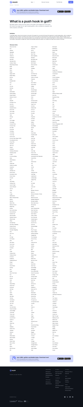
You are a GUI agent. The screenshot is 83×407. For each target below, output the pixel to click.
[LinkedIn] (70, 397)
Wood (11, 346)
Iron (32, 159)
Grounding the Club (14, 140)
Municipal (54, 192)
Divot (11, 98)
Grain (32, 131)
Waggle (32, 332)
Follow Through (55, 115)
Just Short (54, 161)
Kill (53, 168)
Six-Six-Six (54, 276)
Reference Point (55, 246)
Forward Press (13, 124)
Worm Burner (12, 348)
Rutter (32, 262)
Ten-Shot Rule (13, 307)
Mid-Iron (33, 192)
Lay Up (11, 188)
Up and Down (12, 317)
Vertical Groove (34, 321)
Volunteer (33, 330)
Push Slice (12, 246)
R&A (32, 249)
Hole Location (55, 136)
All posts (57, 380)
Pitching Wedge (34, 226)
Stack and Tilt (34, 289)
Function (33, 120)
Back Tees (33, 54)
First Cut (32, 109)
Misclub (32, 195)
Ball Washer (54, 48)
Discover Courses (59, 371)
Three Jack (12, 314)
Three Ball (12, 312)
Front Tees (12, 134)
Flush (53, 113)
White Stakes (12, 335)
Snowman (12, 287)
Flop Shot (54, 109)
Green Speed (55, 127)
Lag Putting (12, 181)
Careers (67, 380)
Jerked (32, 170)
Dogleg (32, 86)
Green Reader (55, 125)
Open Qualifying (34, 211)
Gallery (32, 122)
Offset (11, 220)
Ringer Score (55, 256)
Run (10, 274)
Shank (53, 269)
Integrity (11, 168)
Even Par (11, 104)
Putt (10, 249)
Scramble (33, 274)
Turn (53, 308)
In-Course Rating (13, 156)
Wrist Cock (33, 334)
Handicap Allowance (14, 150)
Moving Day (33, 204)
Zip (53, 339)
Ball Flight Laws (34, 59)
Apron (32, 50)
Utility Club (12, 323)
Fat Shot (33, 106)
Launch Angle (12, 185)
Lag (10, 179)
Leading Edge (33, 177)
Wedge (53, 326)
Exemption (12, 106)
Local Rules (54, 174)
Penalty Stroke (13, 226)
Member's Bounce (35, 190)
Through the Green (35, 301)
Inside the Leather (13, 165)
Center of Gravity (34, 77)
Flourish (54, 111)
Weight (53, 328)
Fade (11, 115)
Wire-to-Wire (12, 342)
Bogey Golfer (12, 73)
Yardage (32, 341)
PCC (53, 222)
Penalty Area (55, 224)
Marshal (11, 201)
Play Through (34, 229)
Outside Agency (34, 219)
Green (53, 118)
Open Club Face (34, 210)
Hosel (53, 145)
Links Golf (33, 186)
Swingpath (54, 287)
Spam (11, 292)
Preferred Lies (34, 242)
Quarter (32, 244)
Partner (54, 219)
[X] (67, 397)
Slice (11, 281)
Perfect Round (13, 228)
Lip (31, 188)
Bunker (32, 66)
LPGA (11, 190)
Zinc (53, 337)
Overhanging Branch (56, 208)
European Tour (13, 102)
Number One (12, 213)
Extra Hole (12, 109)
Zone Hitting (54, 344)
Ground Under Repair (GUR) (15, 138)
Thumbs (32, 303)
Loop (53, 183)
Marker (11, 199)
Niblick (53, 203)
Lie (31, 181)
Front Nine (12, 133)
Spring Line (33, 283)
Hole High (33, 150)
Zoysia (53, 350)
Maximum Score (13, 204)
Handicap (12, 149)
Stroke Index (33, 294)
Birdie (11, 66)
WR (10, 350)
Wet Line (54, 332)
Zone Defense (55, 342)
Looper (53, 185)
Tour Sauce (54, 298)
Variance (11, 332)
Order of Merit (34, 215)
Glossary (57, 375)
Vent (32, 319)
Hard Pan (33, 140)
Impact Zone (55, 152)
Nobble (11, 208)
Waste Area (54, 319)
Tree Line (54, 305)
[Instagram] (64, 397)
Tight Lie (32, 307)
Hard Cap (33, 138)
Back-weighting (34, 55)
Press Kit (67, 373)
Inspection (12, 167)
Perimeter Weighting (14, 229)
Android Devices (49, 375)
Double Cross (34, 91)
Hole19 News (58, 382)
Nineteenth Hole (55, 204)
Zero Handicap (55, 335)
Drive (32, 98)
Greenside (54, 131)
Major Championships (14, 197)
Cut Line (11, 86)
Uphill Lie (11, 319)
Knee (53, 170)
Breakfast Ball (12, 80)
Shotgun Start (55, 274)
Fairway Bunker (34, 100)
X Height (33, 337)
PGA (11, 231)
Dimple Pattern (13, 95)
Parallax (54, 217)
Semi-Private (33, 278)
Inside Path (12, 163)
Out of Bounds (34, 217)
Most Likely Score (34, 203)
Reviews (57, 387)
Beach (53, 52)
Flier (53, 104)
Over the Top (33, 222)
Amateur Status (13, 63)
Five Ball (32, 113)
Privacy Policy (68, 390)
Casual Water (33, 75)
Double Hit (33, 95)
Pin (10, 235)
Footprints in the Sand (56, 116)
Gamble (32, 124)
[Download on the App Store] (60, 12)
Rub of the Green (13, 272)
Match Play (12, 203)
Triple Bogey (55, 307)
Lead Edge (33, 174)
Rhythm (54, 253)
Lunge (11, 194)
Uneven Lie (54, 314)
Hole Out (54, 138)
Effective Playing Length (57, 93)
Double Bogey (34, 89)
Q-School (12, 256)
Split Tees (33, 280)
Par (53, 213)
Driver (53, 82)
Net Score (54, 201)
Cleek (53, 68)
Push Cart (54, 242)
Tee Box (11, 298)
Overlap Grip (55, 210)
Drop (53, 84)
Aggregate (12, 52)
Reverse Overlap (55, 251)
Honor (53, 141)
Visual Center (33, 326)
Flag (32, 115)
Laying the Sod (34, 172)
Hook (53, 143)
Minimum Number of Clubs (36, 194)
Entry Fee (54, 95)
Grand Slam (33, 133)
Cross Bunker (55, 80)
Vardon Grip (12, 328)
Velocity (32, 317)
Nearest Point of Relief (57, 197)
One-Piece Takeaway (14, 224)
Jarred (32, 167)
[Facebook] (72, 397)
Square (32, 285)
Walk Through (55, 316)
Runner (11, 278)
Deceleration (12, 91)
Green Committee (55, 120)
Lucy (11, 192)
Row (11, 269)
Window (11, 339)
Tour (32, 314)
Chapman (33, 79)
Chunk (53, 66)
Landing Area (12, 183)
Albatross (12, 55)
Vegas (32, 316)
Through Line (34, 299)
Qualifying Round (13, 260)
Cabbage (33, 68)
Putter (11, 251)
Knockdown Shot (13, 174)
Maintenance (12, 195)
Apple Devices (49, 373)
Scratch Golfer (34, 276)
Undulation (54, 312)
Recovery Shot (34, 260)
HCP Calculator (58, 373)
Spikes (11, 294)
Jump (53, 158)
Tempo (11, 305)
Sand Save (33, 264)
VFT (32, 323)
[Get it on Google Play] (67, 12)
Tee (53, 296)
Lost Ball (54, 186)
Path (53, 220)
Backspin (33, 57)
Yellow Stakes (34, 348)
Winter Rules (12, 341)
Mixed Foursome (34, 197)
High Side (33, 147)
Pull (53, 235)
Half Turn (12, 145)
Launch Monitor (13, 186)
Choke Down (55, 64)
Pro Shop (54, 228)
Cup (10, 82)
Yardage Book (34, 342)
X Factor (33, 335)
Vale (10, 325)
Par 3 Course (55, 215)
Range (32, 253)
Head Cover (33, 143)
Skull (11, 280)
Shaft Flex (54, 265)
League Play (33, 179)
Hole (32, 149)
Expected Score (13, 107)
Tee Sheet (12, 301)
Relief (53, 247)
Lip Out (53, 172)
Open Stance (33, 213)
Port (32, 240)
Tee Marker (12, 299)
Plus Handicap (34, 237)
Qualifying (12, 258)
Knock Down (12, 172)
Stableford (33, 287)
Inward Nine (33, 158)
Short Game (54, 271)
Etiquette (11, 100)
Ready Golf (33, 258)
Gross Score (12, 136)
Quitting (32, 246)
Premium (47, 377)
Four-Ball (11, 127)
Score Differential (34, 271)
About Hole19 (68, 378)
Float (53, 106)
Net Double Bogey (56, 199)
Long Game (54, 179)
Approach (33, 48)
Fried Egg (11, 131)
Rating (32, 256)
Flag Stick (33, 116)
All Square (12, 57)
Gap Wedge (33, 125)
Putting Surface (13, 255)
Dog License (33, 84)
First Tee (33, 111)
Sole (11, 290)
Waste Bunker (55, 321)
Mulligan (54, 190)
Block (11, 70)
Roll (53, 260)
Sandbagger (33, 269)
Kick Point (54, 165)
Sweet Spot (54, 285)
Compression (55, 73)
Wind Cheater (12, 337)
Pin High (11, 237)
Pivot (32, 228)
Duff (53, 89)
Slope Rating (12, 283)
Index (11, 158)
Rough (11, 262)
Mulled (32, 206)
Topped (32, 312)
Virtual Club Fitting (34, 325)
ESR (53, 98)
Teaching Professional (56, 294)
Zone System (55, 348)
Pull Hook (54, 237)
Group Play (12, 141)
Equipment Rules (55, 97)
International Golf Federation (37, 156)
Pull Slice (54, 238)
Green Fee (54, 122)
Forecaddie (12, 122)
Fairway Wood (34, 102)
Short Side (54, 272)
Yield (32, 350)
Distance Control (13, 97)
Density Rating (12, 93)
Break (11, 79)
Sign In (70, 2)
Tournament (54, 299)
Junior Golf (54, 159)
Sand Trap (33, 265)
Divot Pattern (33, 82)
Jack (32, 165)
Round (11, 264)
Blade (11, 68)
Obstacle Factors (13, 217)
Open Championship (35, 208)
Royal (11, 271)
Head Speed (33, 145)
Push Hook (12, 244)
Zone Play (54, 346)
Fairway (11, 116)
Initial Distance (13, 159)
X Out (32, 339)
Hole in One (33, 152)
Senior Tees (54, 262)
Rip (53, 258)
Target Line (54, 292)
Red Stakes (54, 244)
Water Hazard (55, 323)
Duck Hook (54, 88)
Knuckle (11, 177)
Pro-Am (54, 229)
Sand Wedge (33, 267)
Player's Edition (34, 231)
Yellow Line (33, 346)
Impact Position (55, 150)
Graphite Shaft (34, 134)
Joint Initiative (55, 156)
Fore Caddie (12, 120)
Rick (53, 255)
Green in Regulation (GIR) (57, 124)
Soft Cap (11, 289)
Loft (53, 176)
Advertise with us (68, 371)
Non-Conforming (13, 210)
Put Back (11, 247)
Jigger (53, 154)
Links (32, 185)
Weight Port (54, 330)
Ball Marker (33, 61)
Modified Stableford (35, 199)
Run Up (11, 276)
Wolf (11, 344)
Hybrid (53, 147)
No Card (54, 206)
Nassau (53, 194)
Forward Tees (12, 125)
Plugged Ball (33, 235)
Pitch (11, 240)
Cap (32, 70)
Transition (54, 303)
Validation (12, 326)
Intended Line (12, 170)
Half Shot (12, 143)
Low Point (54, 188)
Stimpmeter (33, 292)
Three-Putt (33, 298)
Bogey (11, 71)
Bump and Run (34, 64)
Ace (10, 48)
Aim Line (11, 54)
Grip (53, 133)
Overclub (33, 224)
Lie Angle (33, 183)
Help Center (67, 386)
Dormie (32, 88)
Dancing (11, 88)
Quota (32, 247)
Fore (11, 118)
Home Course (55, 140)
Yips (53, 334)
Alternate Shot (13, 61)
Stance (32, 290)
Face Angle (12, 111)
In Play (11, 154)
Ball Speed (54, 46)
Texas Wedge (12, 310)
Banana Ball (54, 50)
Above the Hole (13, 46)
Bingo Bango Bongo (14, 64)
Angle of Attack (34, 46)
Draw (32, 97)
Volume (32, 328)
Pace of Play (55, 211)
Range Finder (33, 255)
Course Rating (55, 79)
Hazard (32, 141)
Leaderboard (33, 176)
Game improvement (59, 385)
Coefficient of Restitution (57, 71)
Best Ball (54, 59)
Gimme (32, 127)
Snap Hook (12, 285)
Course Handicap (55, 77)
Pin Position (12, 238)
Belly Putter (54, 54)
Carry (32, 71)
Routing (11, 267)
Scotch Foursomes (35, 272)
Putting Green (12, 253)
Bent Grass (54, 57)
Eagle (53, 91)
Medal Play (12, 206)
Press (53, 226)
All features (48, 371)
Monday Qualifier (34, 201)
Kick (53, 163)
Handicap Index (13, 152)
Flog (53, 107)
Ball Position (33, 63)
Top (32, 310)
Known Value (12, 176)
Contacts (67, 382)
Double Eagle (33, 93)
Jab (32, 163)
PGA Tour (12, 233)
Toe (32, 308)
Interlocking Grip (34, 154)
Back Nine (33, 52)
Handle (32, 136)
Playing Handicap (34, 233)
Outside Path (33, 220)
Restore (54, 249)
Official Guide (12, 219)
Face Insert (12, 113)
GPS (32, 129)
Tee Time (11, 303)
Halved (11, 147)
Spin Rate (12, 296)
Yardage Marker (34, 344)
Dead (11, 89)
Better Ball (54, 61)
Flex (53, 102)
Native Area (54, 195)
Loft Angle (54, 177)
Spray (32, 281)
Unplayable (12, 316)
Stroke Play (33, 296)
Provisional (54, 233)
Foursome (12, 129)
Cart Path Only (34, 73)
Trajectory (54, 301)
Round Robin (12, 265)
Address (11, 50)
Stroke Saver (55, 280)
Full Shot (33, 118)
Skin (53, 278)
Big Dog (54, 63)
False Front (33, 104)
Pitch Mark (12, 242)
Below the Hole (55, 55)
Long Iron (54, 181)
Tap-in (53, 290)
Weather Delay (55, 325)
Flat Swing (54, 100)
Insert (11, 161)
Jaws (32, 168)
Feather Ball (33, 107)
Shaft (53, 264)
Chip (32, 80)
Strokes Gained (55, 281)
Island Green (33, 161)
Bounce (11, 77)
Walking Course (55, 317)
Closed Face (54, 70)
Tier (32, 305)
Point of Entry (34, 238)
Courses (57, 383)
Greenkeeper (55, 129)
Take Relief (54, 289)
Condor (53, 75)
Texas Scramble (13, 308)
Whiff (11, 334)
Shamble (54, 267)
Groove (53, 134)
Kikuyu (53, 167)
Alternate (11, 59)
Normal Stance (13, 211)
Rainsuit (32, 251)
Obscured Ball (12, 215)
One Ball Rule (12, 222)
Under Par (54, 310)
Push (53, 240)
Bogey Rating (12, 75)
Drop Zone (54, 86)
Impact (53, 149)
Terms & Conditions (69, 388)
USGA (11, 321)
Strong (53, 283)
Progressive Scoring (56, 231)
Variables (11, 330)
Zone (53, 341)
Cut (10, 84)
